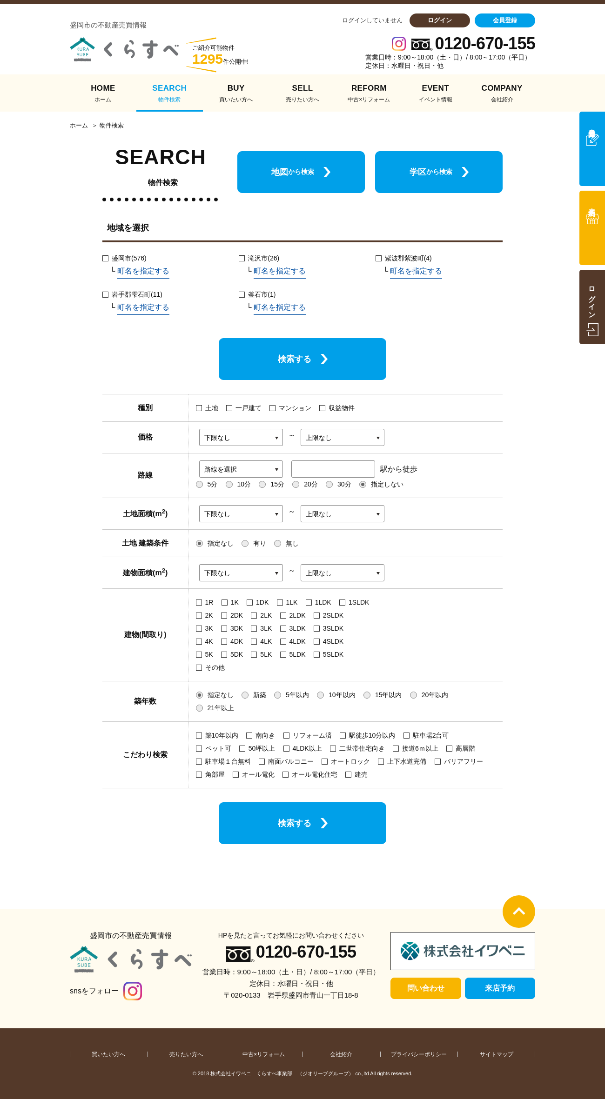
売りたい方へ (186, 1054)
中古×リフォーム (263, 1054)
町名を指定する (143, 271)
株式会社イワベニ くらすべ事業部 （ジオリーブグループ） (282, 1073)
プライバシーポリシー (419, 1054)
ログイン (440, 20)
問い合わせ (425, 988)
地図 (292, 172)
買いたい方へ (108, 1054)
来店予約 (500, 988)
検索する (294, 359)
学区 (431, 172)
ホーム (79, 125)
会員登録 (505, 20)
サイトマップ (496, 1054)
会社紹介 (341, 1054)
